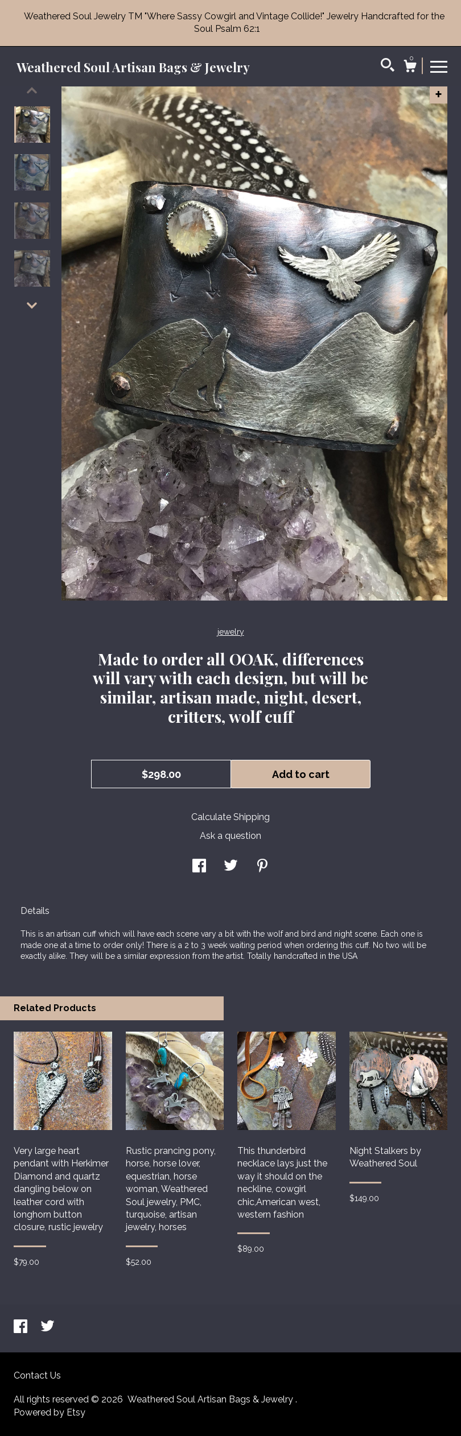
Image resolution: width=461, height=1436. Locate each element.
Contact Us (37, 1375)
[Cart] (410, 67)
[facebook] (22, 1327)
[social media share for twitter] (230, 867)
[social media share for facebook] (199, 867)
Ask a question (230, 835)
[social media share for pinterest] (262, 867)
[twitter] (47, 1327)
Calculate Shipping (230, 817)
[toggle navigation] (438, 66)
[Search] (387, 66)
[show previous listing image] (32, 90)
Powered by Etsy (49, 1412)
